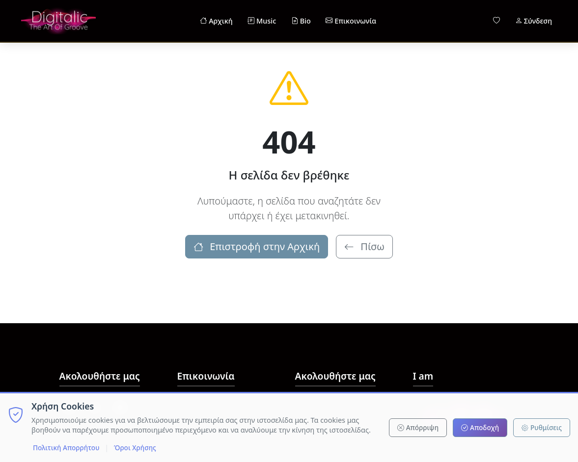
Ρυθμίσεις (542, 428)
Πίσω (364, 246)
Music (262, 21)
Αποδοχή (480, 428)
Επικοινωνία (351, 21)
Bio (301, 21)
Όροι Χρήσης (135, 447)
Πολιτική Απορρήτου (66, 447)
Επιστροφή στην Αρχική (256, 246)
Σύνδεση (533, 21)
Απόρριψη (418, 428)
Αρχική (216, 21)
